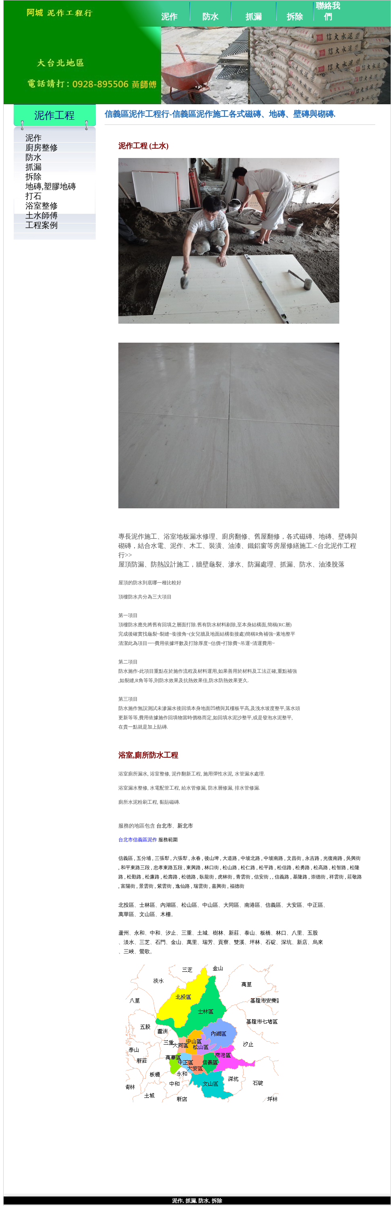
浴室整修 (41, 205)
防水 (210, 16)
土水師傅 (41, 215)
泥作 (169, 16)
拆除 (295, 16)
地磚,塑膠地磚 (50, 186)
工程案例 (41, 225)
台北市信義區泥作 (137, 840)
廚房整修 (41, 147)
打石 (33, 196)
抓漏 (254, 16)
